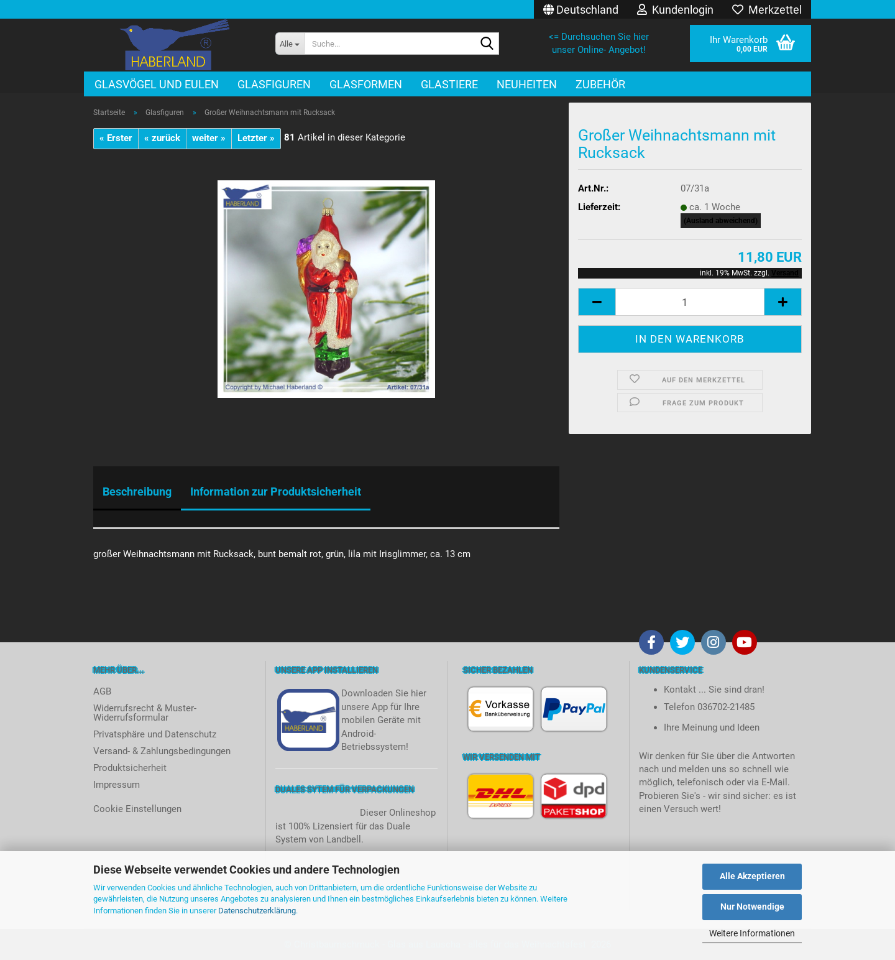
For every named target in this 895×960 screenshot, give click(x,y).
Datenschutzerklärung (257, 910)
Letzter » (256, 138)
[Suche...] (289, 43)
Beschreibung (137, 491)
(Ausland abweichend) (721, 220)
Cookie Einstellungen (137, 809)
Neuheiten (527, 84)
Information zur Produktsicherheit (275, 491)
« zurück (162, 138)
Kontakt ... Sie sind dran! (714, 689)
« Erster (115, 138)
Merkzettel (767, 9)
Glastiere (449, 84)
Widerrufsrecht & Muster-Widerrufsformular (144, 713)
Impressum (116, 784)
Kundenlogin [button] (675, 9)
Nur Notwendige (752, 907)
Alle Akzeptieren (752, 876)
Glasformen (365, 84)
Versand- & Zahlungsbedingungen (162, 751)
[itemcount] (689, 302)
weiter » (209, 138)
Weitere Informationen (752, 933)
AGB (102, 691)
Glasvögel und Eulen (156, 84)
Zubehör (600, 84)
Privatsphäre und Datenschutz (154, 734)
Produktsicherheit (130, 767)
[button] (581, 9)
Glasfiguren (274, 84)
